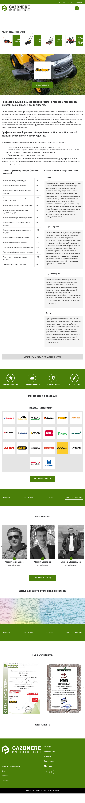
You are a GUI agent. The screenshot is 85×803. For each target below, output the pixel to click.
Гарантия (5, 787)
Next (77, 737)
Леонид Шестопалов (71, 562)
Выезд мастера (49, 762)
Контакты (5, 791)
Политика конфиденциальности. (48, 801)
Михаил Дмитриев (42, 562)
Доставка (47, 767)
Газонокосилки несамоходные (42, 40)
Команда (47, 757)
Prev (6, 737)
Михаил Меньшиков (14, 562)
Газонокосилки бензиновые (63, 40)
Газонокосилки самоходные (21, 40)
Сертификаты (49, 772)
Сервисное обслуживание (11, 777)
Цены (4, 782)
